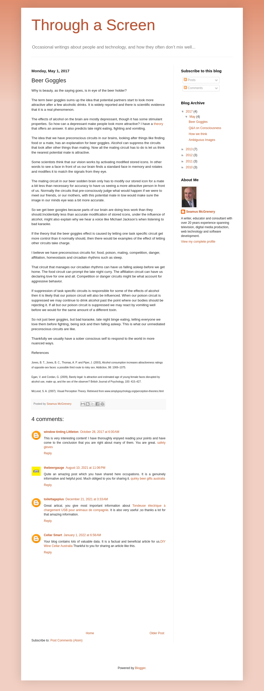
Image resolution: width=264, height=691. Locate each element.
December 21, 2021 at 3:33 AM (86, 499)
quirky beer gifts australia (148, 478)
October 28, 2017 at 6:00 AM (99, 432)
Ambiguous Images (202, 140)
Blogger (140, 668)
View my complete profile (198, 241)
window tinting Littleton (61, 432)
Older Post (157, 633)
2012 (190, 155)
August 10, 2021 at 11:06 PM (85, 468)
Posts (189, 80)
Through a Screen (93, 25)
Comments (193, 88)
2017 (190, 111)
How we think (198, 134)
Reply (48, 453)
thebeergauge (54, 468)
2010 (190, 167)
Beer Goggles (198, 122)
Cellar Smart (53, 535)
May (192, 116)
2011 (190, 161)
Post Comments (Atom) (66, 640)
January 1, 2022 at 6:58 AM (82, 535)
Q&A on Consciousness (205, 128)
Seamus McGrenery (59, 403)
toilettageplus (54, 499)
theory (158, 124)
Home (90, 633)
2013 (190, 149)
